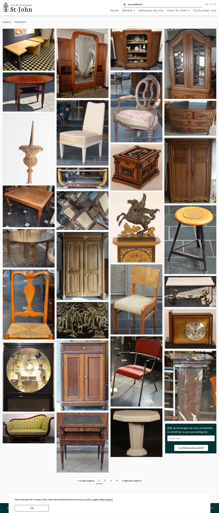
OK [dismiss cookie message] (32, 508)
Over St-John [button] (178, 10)
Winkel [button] (128, 10)
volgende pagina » (132, 484)
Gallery (7, 21)
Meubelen (20, 21)
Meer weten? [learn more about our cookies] (106, 499)
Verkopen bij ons (151, 10)
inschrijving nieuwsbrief (191, 460)
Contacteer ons (204, 10)
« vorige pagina (85, 484)
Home (114, 10)
